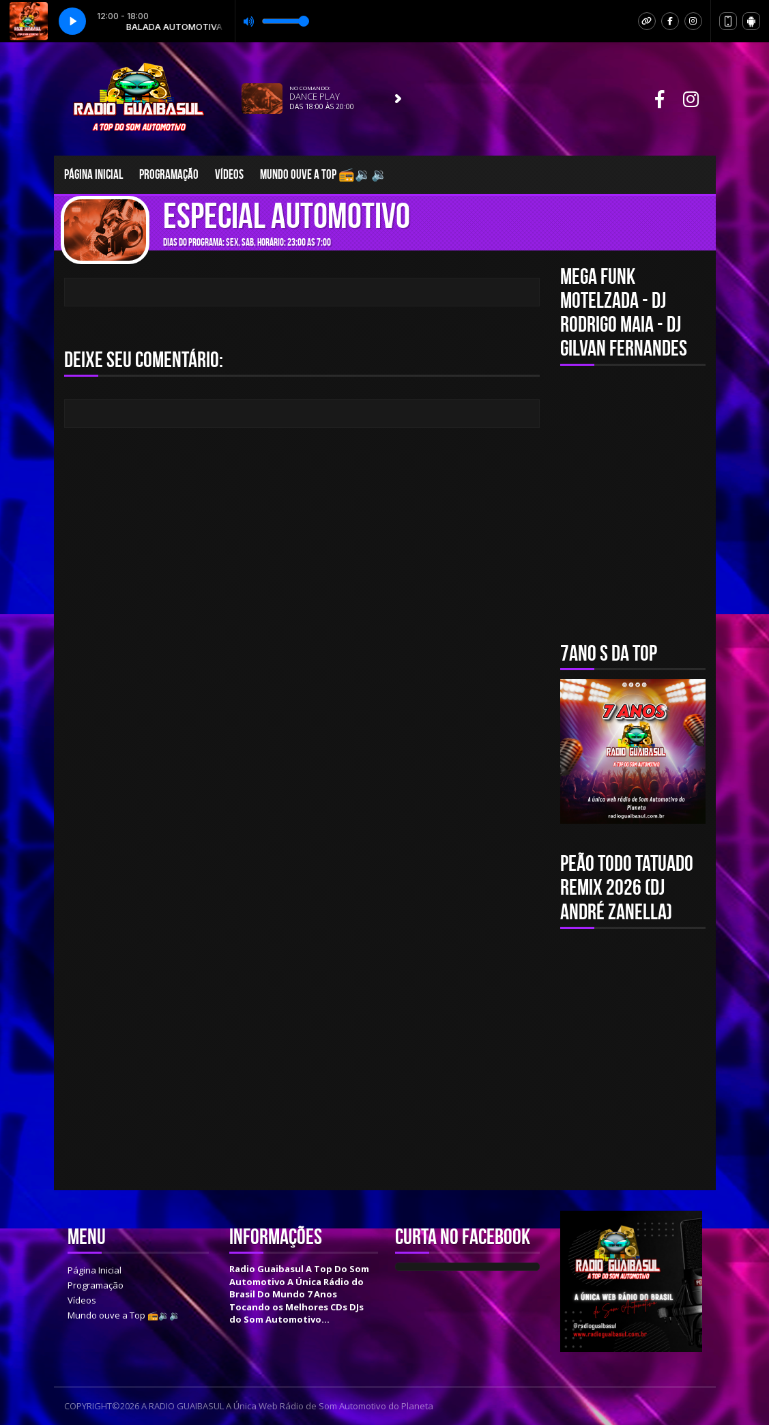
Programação (169, 174)
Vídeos (229, 174)
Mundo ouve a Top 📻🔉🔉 (324, 174)
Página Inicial (93, 174)
